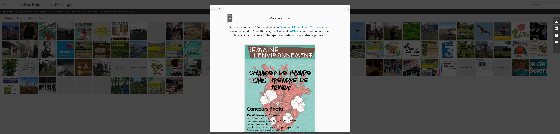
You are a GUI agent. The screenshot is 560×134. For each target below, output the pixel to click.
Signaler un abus (313, 132)
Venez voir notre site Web (124, 11)
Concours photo (280, 18)
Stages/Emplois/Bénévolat (50, 11)
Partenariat (106, 11)
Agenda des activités (28, 11)
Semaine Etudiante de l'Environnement (305, 27)
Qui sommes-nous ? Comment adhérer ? (81, 11)
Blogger (304, 132)
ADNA (294, 31)
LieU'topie (278, 31)
